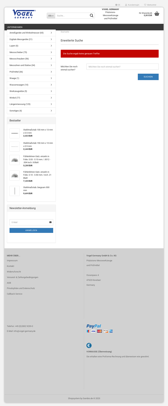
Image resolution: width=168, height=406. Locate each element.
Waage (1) (14, 81)
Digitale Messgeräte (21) (21, 42)
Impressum (12, 264)
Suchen (148, 80)
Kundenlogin (132, 5)
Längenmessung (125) (20, 107)
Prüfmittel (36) (16, 75)
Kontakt (10, 269)
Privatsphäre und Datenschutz (21, 291)
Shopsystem (74, 401)
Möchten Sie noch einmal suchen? (69, 71)
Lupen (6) (14, 49)
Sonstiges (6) (16, 114)
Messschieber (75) (18, 55)
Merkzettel (150, 5)
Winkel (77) (15, 101)
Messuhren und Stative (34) (22, 68)
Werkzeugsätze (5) (18, 94)
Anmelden (31, 234)
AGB (9, 286)
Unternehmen (14, 27)
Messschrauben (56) (19, 62)
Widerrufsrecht (14, 275)
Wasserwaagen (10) (19, 88)
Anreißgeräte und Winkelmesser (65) (27, 36)
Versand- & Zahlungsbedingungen (22, 280)
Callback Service (14, 297)
